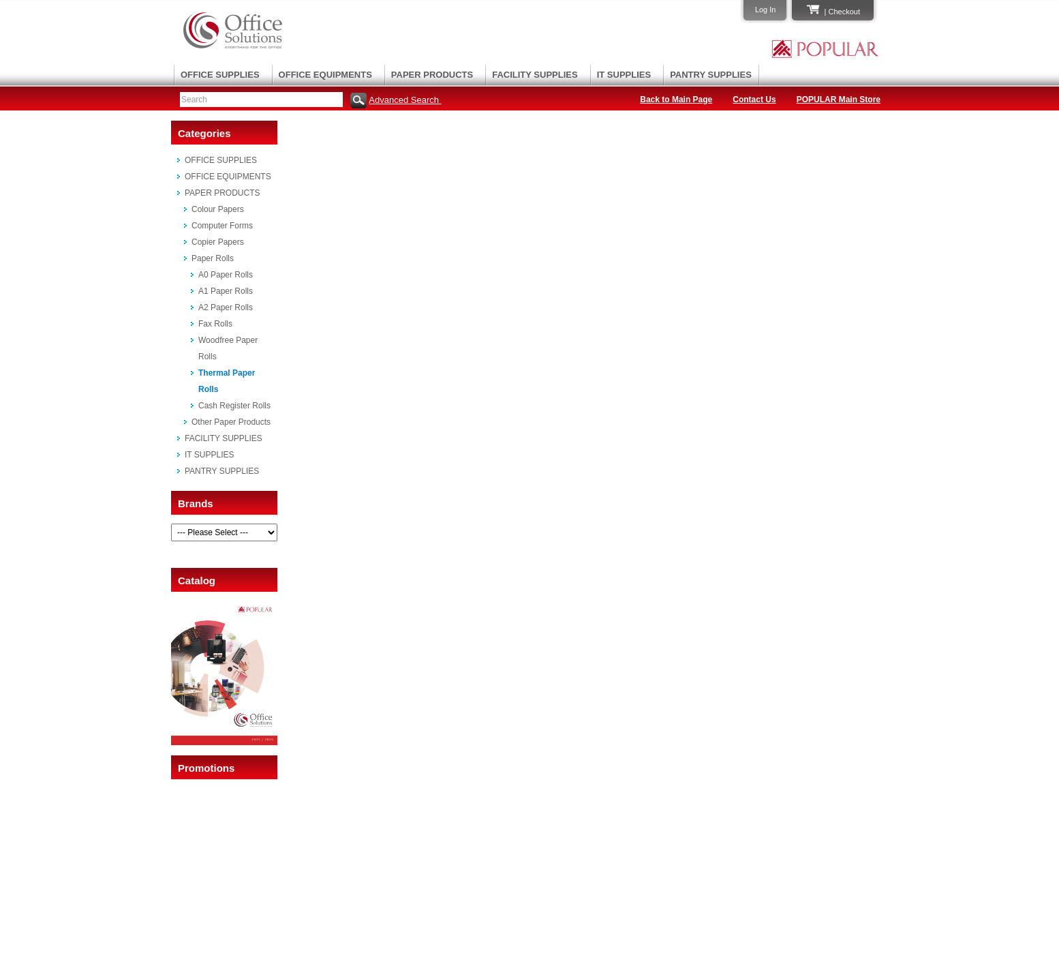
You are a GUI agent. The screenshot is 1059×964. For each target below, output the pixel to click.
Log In (765, 9)
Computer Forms (222, 225)
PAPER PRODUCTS (432, 75)
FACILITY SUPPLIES (534, 75)
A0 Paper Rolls (225, 275)
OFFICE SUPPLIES (220, 75)
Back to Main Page (676, 99)
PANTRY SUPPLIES (711, 75)
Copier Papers (217, 242)
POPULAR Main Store (838, 99)
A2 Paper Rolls (225, 307)
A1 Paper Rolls (225, 291)
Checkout (844, 11)
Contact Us (754, 99)
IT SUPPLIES (624, 75)
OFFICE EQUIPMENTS (325, 75)
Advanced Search (405, 100)
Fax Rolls (215, 324)
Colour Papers (217, 209)
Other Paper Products (231, 422)
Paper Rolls (212, 258)
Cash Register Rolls (234, 405)
